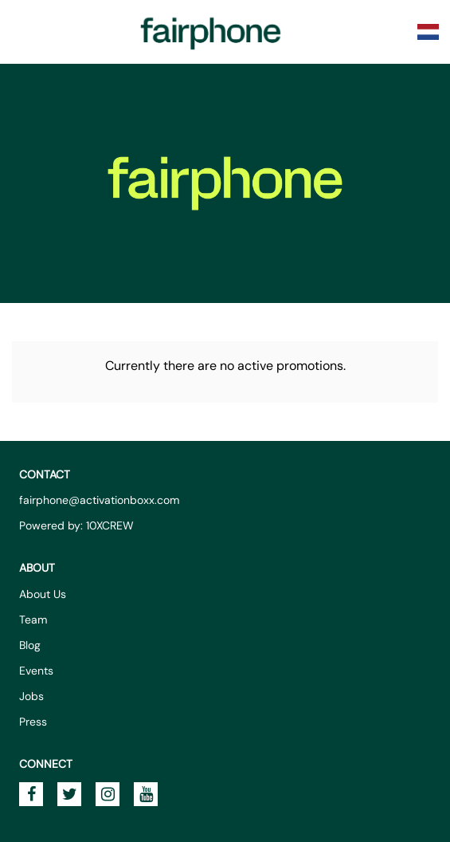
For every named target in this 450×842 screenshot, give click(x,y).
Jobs (31, 696)
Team (33, 619)
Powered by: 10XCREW (76, 525)
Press (33, 721)
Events (36, 670)
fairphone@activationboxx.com (99, 500)
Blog (30, 645)
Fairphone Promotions (211, 32)
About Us (42, 594)
